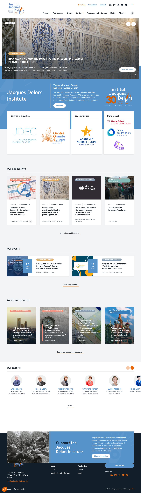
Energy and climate (17, 54)
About (53, 466)
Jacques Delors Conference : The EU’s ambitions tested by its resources (114, 266)
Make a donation (101, 456)
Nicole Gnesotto (23, 221)
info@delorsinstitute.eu (17, 481)
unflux (132, 489)
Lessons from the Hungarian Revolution (117, 208)
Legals (9, 489)
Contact (103, 5)
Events (69, 13)
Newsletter (92, 5)
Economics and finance (85, 180)
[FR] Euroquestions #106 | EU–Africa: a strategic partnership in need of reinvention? (22, 331)
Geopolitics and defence (20, 180)
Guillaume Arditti (18, 340)
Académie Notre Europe (97, 13)
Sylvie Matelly (14, 221)
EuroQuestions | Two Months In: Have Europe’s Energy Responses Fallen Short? (49, 266)
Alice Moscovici (46, 221)
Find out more (127, 69)
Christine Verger (90, 388)
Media (112, 13)
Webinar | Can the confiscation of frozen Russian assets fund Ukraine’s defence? (120, 331)
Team (53, 469)
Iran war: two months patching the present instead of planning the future (51, 211)
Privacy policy (19, 489)
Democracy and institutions (115, 180)
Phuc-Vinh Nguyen (57, 221)
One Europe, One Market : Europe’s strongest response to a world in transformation (85, 211)
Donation (81, 5)
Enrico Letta (16, 388)
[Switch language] (132, 5)
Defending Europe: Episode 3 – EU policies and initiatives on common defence (19, 211)
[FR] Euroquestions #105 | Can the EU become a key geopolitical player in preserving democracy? (55, 330)
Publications (58, 13)
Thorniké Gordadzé (116, 340)
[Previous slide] (128, 24)
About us (59, 105)
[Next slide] (133, 24)
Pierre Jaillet (82, 340)
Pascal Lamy (41, 388)
